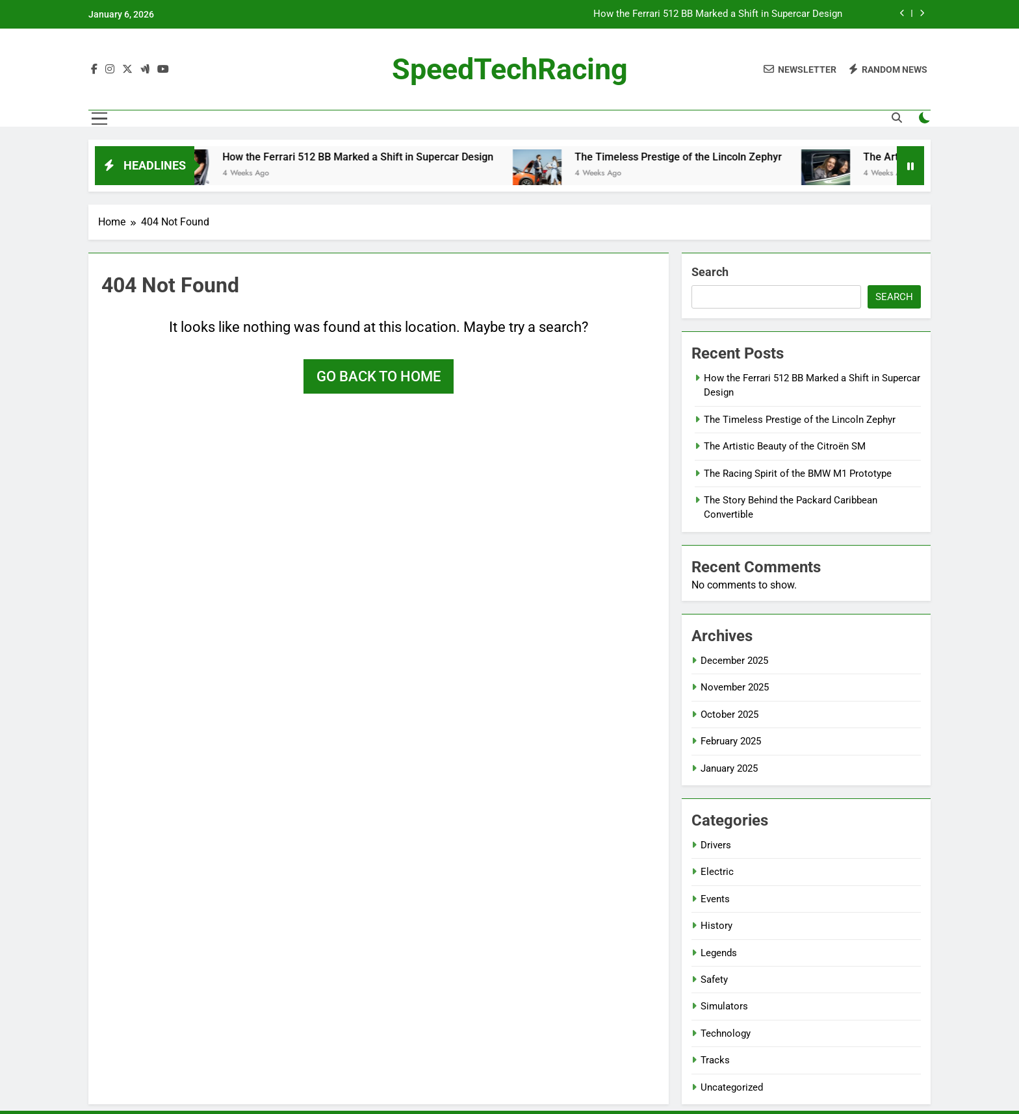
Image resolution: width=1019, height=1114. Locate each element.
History (716, 925)
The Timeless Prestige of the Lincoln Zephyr (687, 157)
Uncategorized (732, 1087)
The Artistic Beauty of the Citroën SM (785, 446)
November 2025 (735, 687)
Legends (719, 953)
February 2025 (731, 741)
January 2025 (729, 768)
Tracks (715, 1060)
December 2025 (734, 660)
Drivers (716, 845)
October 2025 (729, 714)
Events (715, 899)
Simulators (724, 1006)
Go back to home (378, 376)
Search (710, 272)
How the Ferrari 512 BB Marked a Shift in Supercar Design (717, 14)
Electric (717, 872)
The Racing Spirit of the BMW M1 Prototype (798, 473)
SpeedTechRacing (510, 69)
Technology (726, 1033)
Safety (714, 979)
